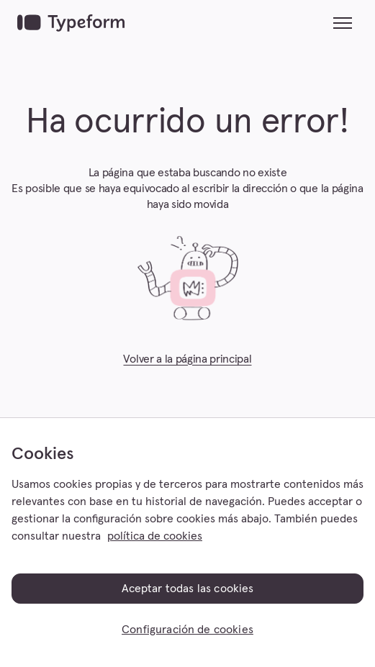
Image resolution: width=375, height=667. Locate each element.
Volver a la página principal (187, 359)
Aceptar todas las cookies (188, 588)
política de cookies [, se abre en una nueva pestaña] (154, 536)
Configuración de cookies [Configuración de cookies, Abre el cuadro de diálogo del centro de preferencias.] (187, 629)
